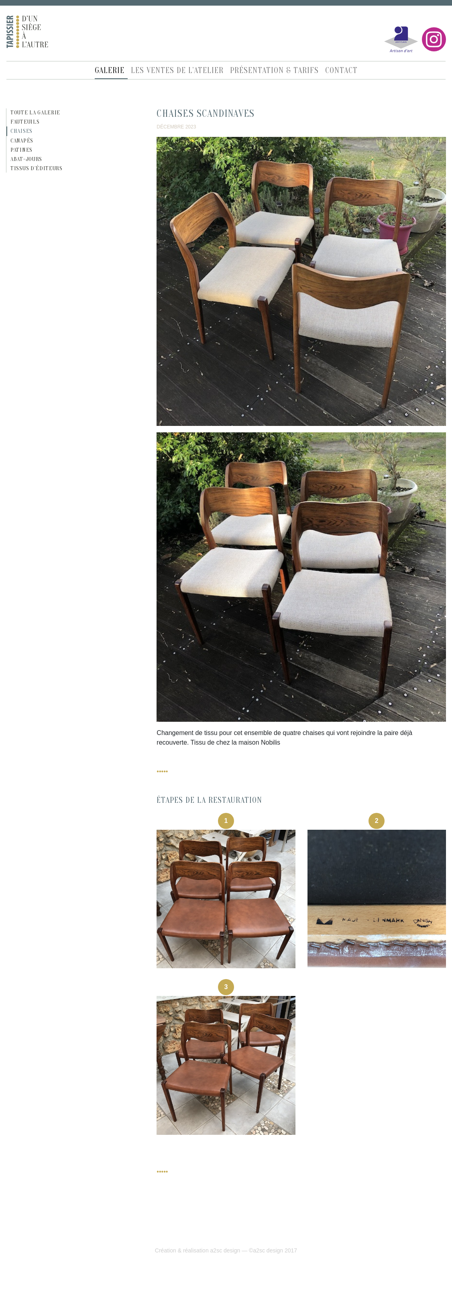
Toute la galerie (35, 112)
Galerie (109, 70)
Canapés (21, 140)
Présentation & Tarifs (274, 70)
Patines (21, 150)
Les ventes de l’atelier (177, 70)
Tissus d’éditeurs (36, 168)
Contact (341, 70)
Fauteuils (24, 121)
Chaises (21, 131)
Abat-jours (26, 159)
